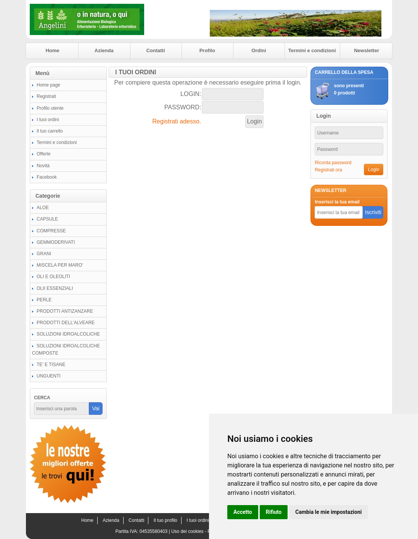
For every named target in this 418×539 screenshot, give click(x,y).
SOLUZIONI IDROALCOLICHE (68, 334)
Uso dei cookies (187, 531)
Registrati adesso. (176, 121)
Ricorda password (333, 162)
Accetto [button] (242, 512)
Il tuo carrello (50, 131)
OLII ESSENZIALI (55, 288)
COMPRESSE (51, 231)
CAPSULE (47, 219)
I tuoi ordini (48, 119)
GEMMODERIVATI (56, 242)
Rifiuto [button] (274, 512)
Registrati (46, 96)
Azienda (104, 50)
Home (52, 50)
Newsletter (366, 50)
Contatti (155, 50)
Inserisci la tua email (337, 202)
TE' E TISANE (51, 364)
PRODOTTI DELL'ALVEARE (66, 322)
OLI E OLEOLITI (53, 276)
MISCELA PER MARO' (60, 265)
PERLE (44, 299)
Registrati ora (328, 170)
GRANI (44, 253)
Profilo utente (50, 108)
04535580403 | (155, 531)
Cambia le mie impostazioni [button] (328, 512)
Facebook (47, 177)
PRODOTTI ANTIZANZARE (65, 311)
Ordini (258, 50)
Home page (48, 85)
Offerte (43, 154)
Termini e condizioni (312, 50)
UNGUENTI (49, 376)
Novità (43, 165)
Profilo (207, 50)
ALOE (43, 207)
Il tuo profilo (165, 520)
